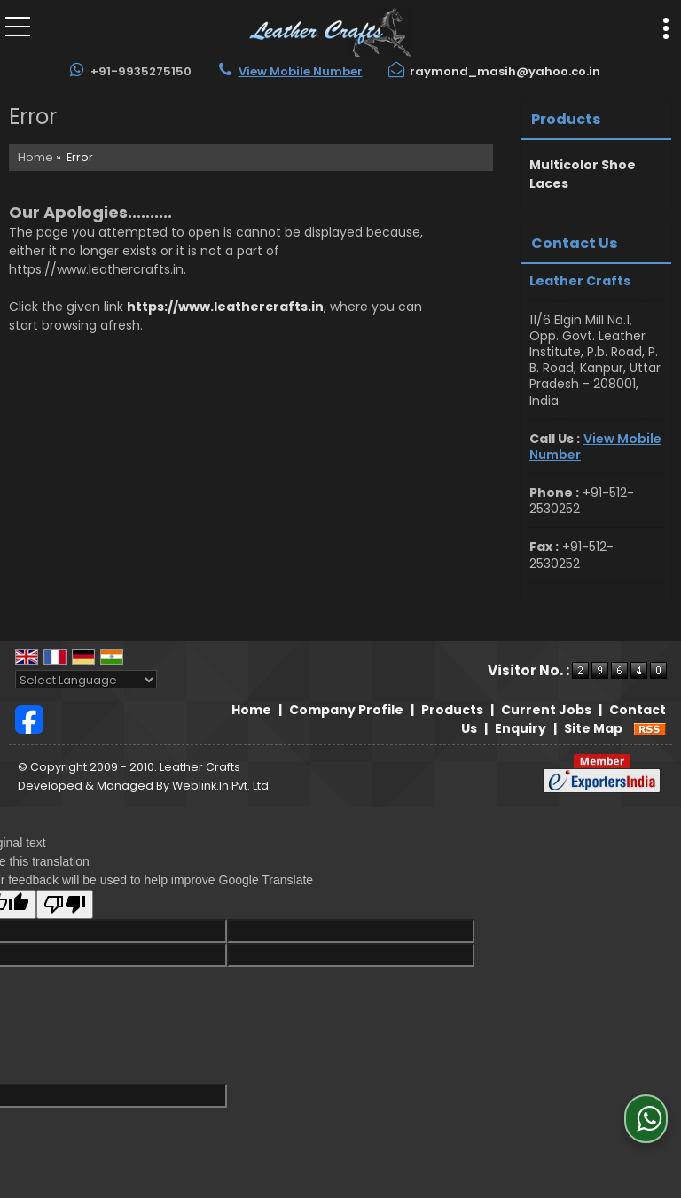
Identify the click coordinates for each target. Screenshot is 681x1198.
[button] (301, 71)
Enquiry (520, 728)
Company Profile (346, 710)
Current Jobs (546, 710)
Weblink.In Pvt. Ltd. (221, 785)
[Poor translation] (64, 904)
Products (565, 119)
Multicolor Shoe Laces (582, 174)
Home (35, 157)
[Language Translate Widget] (86, 680)
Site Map (593, 728)
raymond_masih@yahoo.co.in (505, 71)
